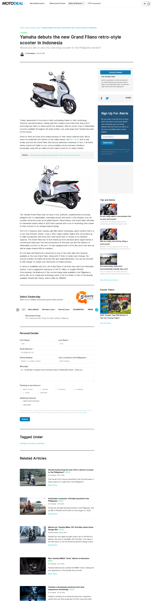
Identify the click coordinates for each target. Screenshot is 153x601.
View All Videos (105, 323)
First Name (24, 340)
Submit (25, 419)
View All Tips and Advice (109, 280)
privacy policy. (82, 412)
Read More (52, 485)
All (24, 309)
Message (24, 366)
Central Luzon (63, 309)
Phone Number (26, 358)
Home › (22, 28)
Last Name (63, 340)
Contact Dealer (115, 72)
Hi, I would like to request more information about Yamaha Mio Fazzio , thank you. (57, 375)
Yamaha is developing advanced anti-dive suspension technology (66, 588)
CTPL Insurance (94, 3)
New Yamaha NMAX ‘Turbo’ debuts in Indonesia (68, 558)
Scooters (31, 443)
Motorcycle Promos (58, 3)
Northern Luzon (48, 309)
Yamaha (23, 443)
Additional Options (28, 398)
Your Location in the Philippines (72, 358)
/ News (23, 33)
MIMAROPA (92, 309)
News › (39, 28)
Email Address (26, 349)
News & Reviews (76, 3)
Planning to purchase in (30, 385)
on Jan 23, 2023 (35, 53)
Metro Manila (33, 309)
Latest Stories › (31, 28)
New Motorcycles (38, 3)
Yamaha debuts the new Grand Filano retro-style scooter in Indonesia (69, 28)
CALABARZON (78, 309)
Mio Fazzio (74, 139)
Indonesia (40, 443)
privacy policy (121, 152)
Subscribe (107, 143)
